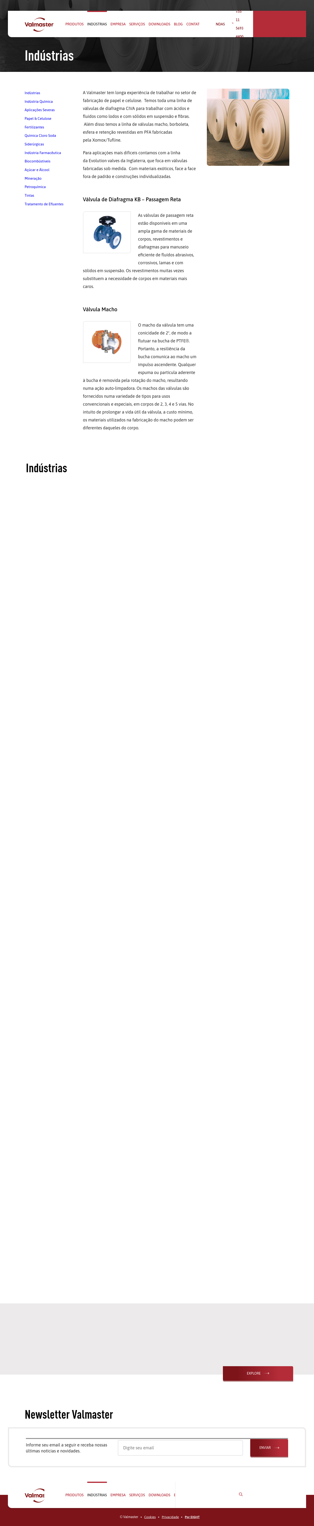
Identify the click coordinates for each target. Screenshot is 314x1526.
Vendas (233, 24)
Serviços (137, 24)
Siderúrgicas (34, 143)
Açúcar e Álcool (37, 168)
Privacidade (170, 1517)
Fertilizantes (34, 126)
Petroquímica (35, 185)
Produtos (74, 24)
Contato (194, 24)
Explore (261, 1373)
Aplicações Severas (40, 110)
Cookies (150, 1517)
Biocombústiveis (38, 160)
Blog (178, 24)
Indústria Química (39, 101)
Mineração (33, 177)
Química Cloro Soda (40, 135)
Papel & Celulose (38, 118)
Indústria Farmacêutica (43, 152)
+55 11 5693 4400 (267, 24)
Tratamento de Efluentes (44, 202)
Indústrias (97, 24)
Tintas (29, 193)
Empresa (118, 24)
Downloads (159, 24)
